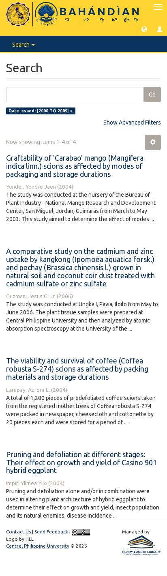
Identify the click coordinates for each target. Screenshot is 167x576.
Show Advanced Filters (132, 122)
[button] (144, 29)
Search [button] (23, 44)
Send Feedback (51, 531)
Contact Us (18, 531)
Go (152, 94)
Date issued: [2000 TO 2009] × (41, 110)
